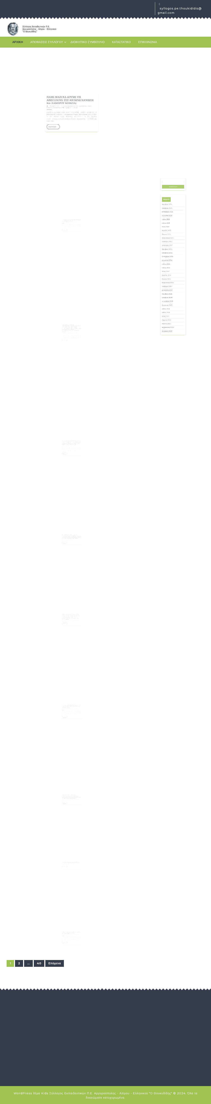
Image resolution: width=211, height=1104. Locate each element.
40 (39, 963)
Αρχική (17, 42)
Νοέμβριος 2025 (170, 251)
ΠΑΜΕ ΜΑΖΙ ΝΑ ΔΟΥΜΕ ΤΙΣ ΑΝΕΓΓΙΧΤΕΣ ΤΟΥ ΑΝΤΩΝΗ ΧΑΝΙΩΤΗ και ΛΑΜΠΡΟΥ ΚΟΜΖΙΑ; (71, 126)
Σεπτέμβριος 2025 (170, 254)
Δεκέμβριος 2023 (170, 291)
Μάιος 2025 (169, 261)
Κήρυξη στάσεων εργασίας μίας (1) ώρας (71, 857)
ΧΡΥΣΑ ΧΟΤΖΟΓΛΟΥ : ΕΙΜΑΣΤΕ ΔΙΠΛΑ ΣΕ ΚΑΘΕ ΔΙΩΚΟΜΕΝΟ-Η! (71, 929)
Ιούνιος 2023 (170, 301)
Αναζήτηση (173, 243)
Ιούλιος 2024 (170, 279)
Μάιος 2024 (169, 282)
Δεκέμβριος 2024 (170, 270)
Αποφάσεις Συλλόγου (46, 42)
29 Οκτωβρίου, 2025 (67, 930)
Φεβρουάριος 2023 (170, 308)
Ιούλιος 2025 (170, 258)
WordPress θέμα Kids (31, 1093)
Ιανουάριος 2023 (170, 310)
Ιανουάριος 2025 (170, 268)
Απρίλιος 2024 (170, 284)
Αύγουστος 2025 (170, 256)
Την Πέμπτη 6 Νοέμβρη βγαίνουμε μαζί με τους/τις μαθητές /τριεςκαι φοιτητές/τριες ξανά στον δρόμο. (71, 702)
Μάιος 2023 (169, 303)
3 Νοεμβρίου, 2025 (67, 858)
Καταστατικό (121, 42)
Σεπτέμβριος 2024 (170, 275)
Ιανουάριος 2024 (170, 289)
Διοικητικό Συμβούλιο (87, 42)
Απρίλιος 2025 (170, 263)
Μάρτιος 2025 (170, 265)
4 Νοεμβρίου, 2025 (67, 704)
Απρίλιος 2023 (170, 305)
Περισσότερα (63, 138)
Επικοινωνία (147, 42)
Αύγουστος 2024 (170, 277)
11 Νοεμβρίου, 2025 (63, 128)
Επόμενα (54, 963)
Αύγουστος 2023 (170, 298)
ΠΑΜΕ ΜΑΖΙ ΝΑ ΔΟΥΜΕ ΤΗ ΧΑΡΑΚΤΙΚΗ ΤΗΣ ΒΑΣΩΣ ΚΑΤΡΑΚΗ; (71, 216)
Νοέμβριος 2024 (170, 272)
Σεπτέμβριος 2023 (170, 296)
